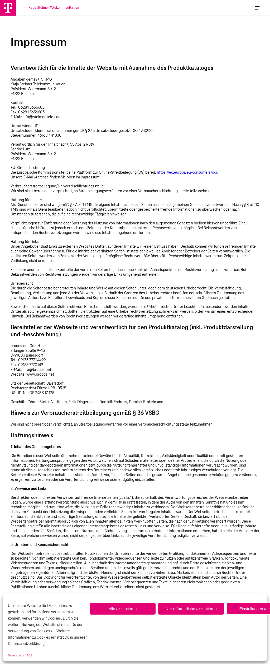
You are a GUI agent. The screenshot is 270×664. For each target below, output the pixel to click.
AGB (29, 655)
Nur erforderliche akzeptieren (191, 608)
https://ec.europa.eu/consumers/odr (187, 172)
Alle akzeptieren (123, 608)
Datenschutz (16, 655)
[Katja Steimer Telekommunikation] (8, 7)
